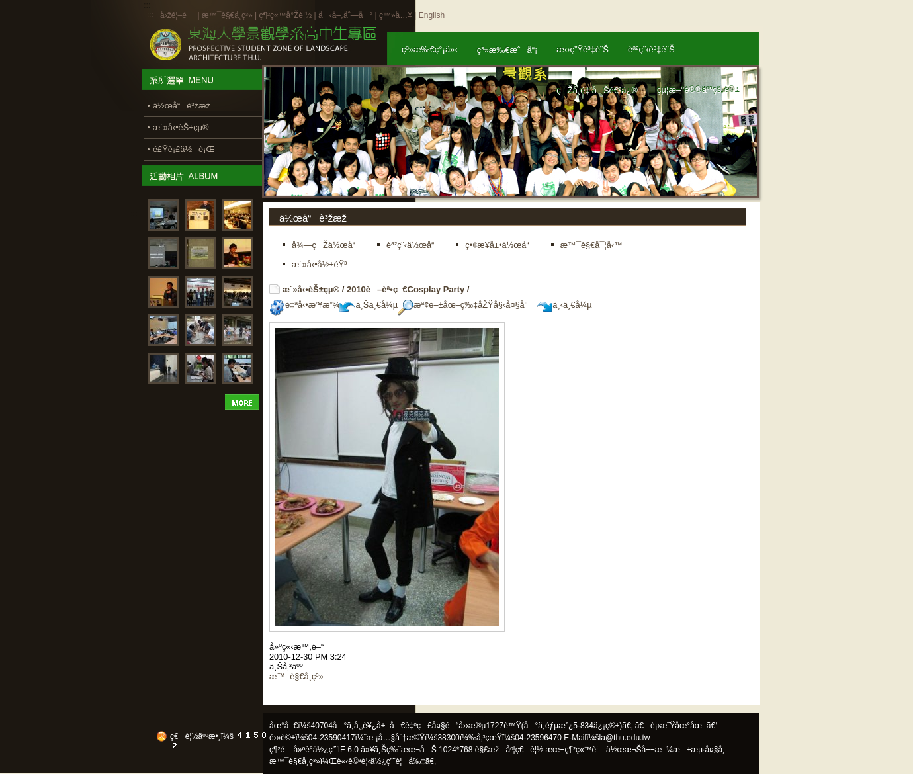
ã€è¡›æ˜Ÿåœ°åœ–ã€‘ (676, 725)
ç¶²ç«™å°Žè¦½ (285, 15)
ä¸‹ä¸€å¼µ (564, 305)
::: (150, 14)
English (432, 15)
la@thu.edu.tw (624, 737)
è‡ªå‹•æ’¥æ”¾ (304, 305)
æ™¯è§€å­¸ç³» (228, 15)
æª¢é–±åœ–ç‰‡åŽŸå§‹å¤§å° (466, 305)
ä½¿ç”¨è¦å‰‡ (397, 761)
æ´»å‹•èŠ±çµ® (311, 289)
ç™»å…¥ (395, 15)
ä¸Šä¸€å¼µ (368, 305)
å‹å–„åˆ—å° (345, 15)
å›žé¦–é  (177, 15)
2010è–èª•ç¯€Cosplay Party (405, 289)
